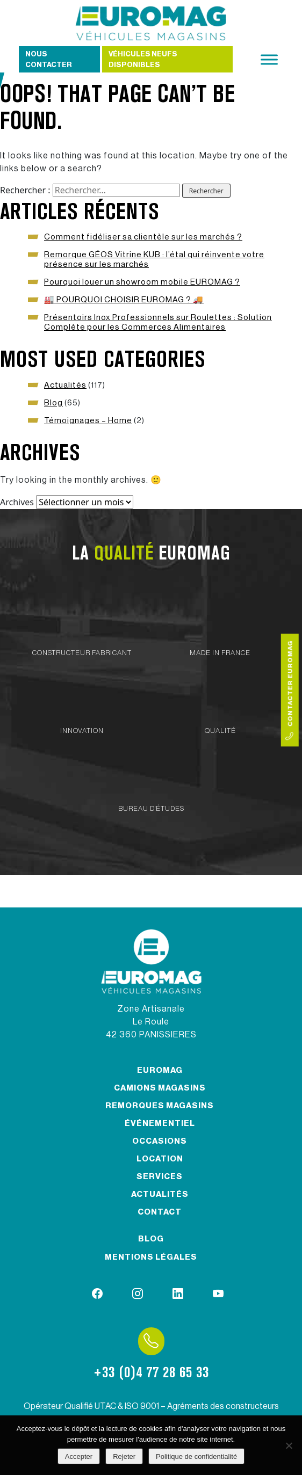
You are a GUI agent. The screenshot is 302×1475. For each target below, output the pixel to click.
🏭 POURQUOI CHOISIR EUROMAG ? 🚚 (124, 300)
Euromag (160, 1070)
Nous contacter (48, 59)
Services (159, 1177)
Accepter (78, 1456)
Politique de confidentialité (196, 1456)
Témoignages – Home (88, 421)
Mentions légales (151, 1257)
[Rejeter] (288, 1445)
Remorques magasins (159, 1106)
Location (159, 1159)
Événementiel (160, 1124)
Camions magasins (160, 1088)
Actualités (65, 385)
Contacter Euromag (289, 690)
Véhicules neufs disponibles (143, 59)
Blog (53, 403)
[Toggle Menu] (269, 59)
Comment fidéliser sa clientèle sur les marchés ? (143, 237)
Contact (160, 1212)
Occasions (159, 1141)
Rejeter (124, 1456)
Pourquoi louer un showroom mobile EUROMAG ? (142, 282)
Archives (17, 502)
